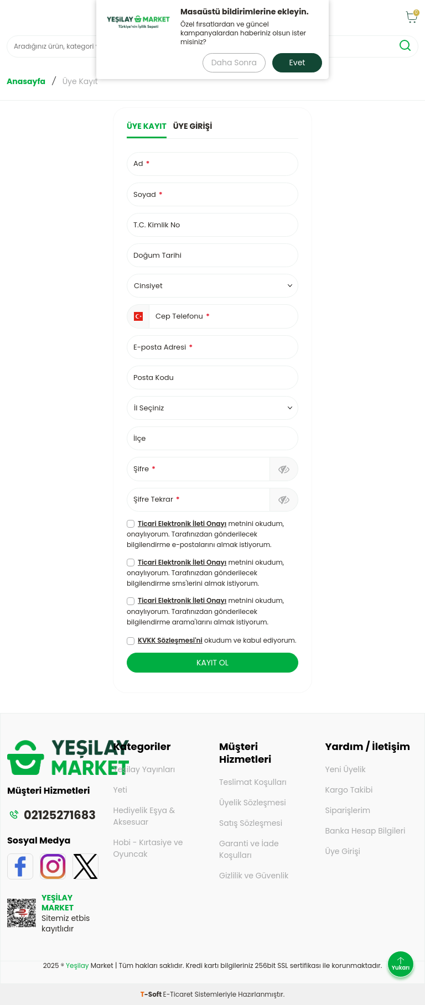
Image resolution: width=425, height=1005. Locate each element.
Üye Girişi (192, 126)
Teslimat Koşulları (253, 782)
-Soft (152, 994)
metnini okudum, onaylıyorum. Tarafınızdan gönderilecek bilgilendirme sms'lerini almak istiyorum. (205, 573)
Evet (297, 62)
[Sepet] (411, 18)
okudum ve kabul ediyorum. (211, 640)
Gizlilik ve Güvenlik (253, 875)
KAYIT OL (212, 662)
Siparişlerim (348, 810)
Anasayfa (26, 81)
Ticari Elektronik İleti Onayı (182, 523)
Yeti (120, 789)
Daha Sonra (234, 62)
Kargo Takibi (349, 789)
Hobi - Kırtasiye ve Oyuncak (148, 848)
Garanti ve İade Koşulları (249, 849)
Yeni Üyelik (345, 769)
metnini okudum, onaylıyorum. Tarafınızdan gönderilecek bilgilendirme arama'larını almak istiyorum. (205, 611)
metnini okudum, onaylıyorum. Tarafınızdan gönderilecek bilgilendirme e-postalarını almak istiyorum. (205, 534)
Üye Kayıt (147, 126)
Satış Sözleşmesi (250, 823)
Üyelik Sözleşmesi (252, 802)
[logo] (68, 772)
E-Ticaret (178, 994)
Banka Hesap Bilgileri (365, 830)
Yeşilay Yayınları (144, 769)
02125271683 (51, 815)
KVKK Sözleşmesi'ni (170, 640)
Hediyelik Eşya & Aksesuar (144, 816)
